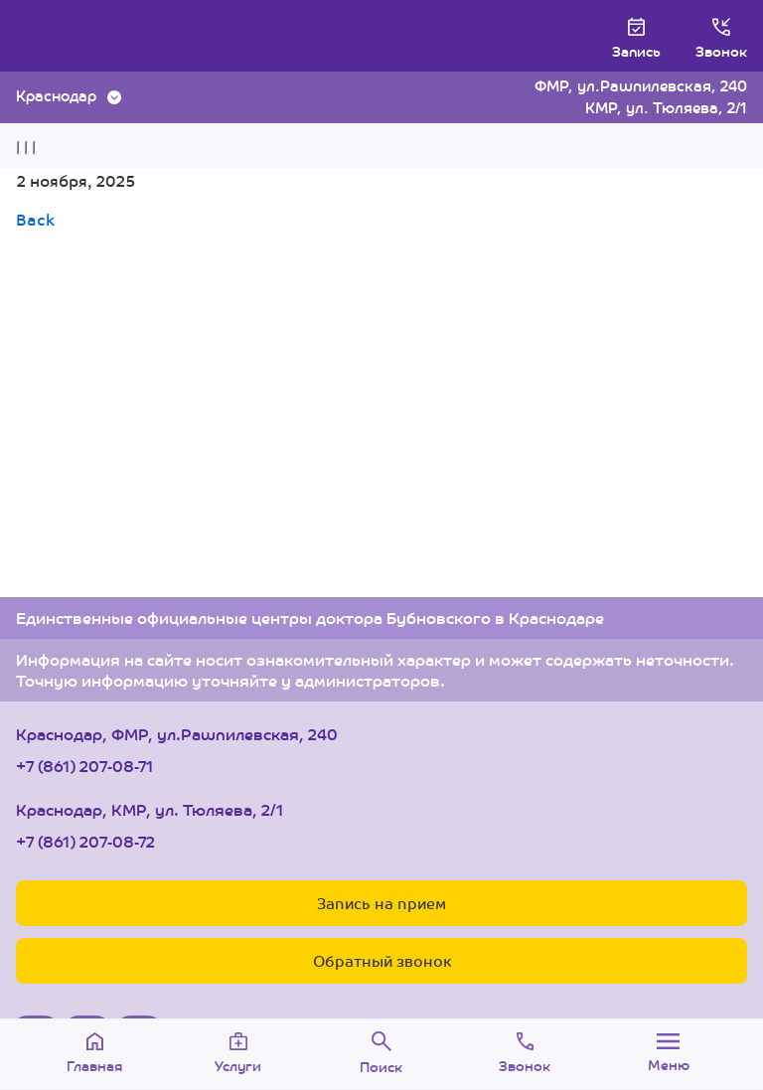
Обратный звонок (382, 960)
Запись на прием (381, 902)
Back (35, 219)
